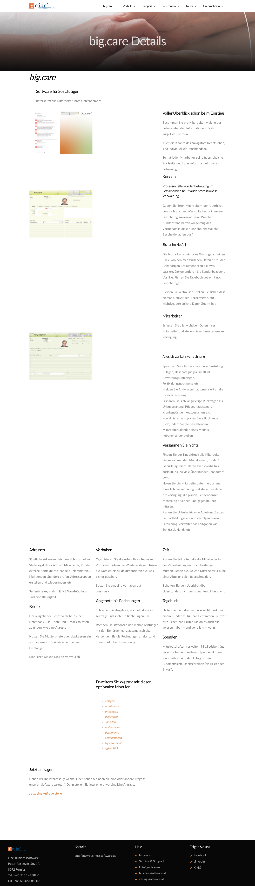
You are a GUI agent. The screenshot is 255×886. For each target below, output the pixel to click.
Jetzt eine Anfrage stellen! (46, 793)
